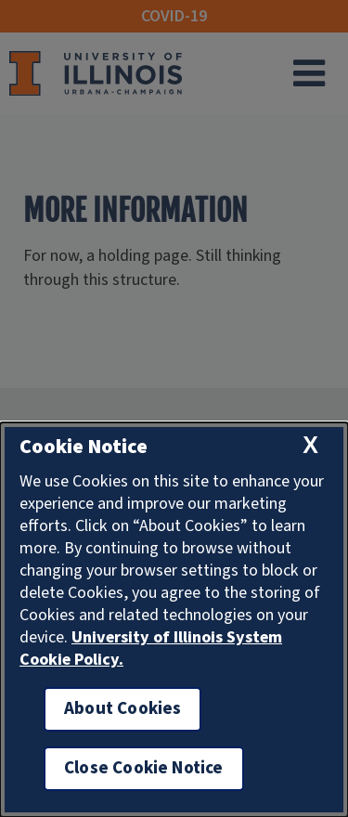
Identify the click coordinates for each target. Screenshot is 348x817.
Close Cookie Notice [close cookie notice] (144, 768)
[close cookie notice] (310, 445)
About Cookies (122, 708)
